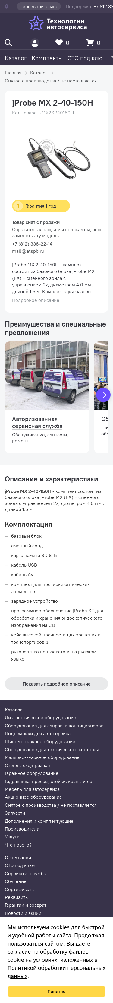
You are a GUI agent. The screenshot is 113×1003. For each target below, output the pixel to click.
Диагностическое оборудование (40, 717)
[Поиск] (8, 42)
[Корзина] (94, 42)
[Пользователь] (34, 42)
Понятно (57, 991)
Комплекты (47, 57)
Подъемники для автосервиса (38, 733)
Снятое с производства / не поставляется (51, 80)
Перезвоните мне (38, 6)
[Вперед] (103, 395)
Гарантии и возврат (25, 905)
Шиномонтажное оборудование (40, 741)
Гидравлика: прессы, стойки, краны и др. (49, 781)
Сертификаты (20, 889)
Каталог (16, 57)
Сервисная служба (25, 873)
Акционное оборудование (33, 797)
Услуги (12, 837)
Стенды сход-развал (27, 765)
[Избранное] (63, 42)
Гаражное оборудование (31, 773)
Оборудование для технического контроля (52, 749)
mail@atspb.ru (28, 251)
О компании (18, 857)
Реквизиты (17, 897)
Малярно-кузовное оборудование (42, 757)
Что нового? (18, 845)
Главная (13, 72)
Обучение (16, 881)
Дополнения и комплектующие (39, 821)
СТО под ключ (86, 57)
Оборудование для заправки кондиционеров (54, 726)
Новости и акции (23, 913)
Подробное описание (35, 300)
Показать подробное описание (57, 684)
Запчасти (15, 813)
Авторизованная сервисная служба (37, 422)
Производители (22, 829)
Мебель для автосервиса (32, 789)
